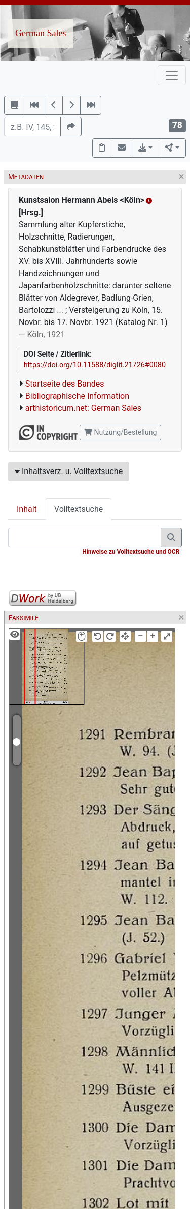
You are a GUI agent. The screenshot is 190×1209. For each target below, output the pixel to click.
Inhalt (27, 509)
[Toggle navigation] (172, 75)
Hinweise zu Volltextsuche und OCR (130, 551)
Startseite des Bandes (64, 384)
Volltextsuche (78, 509)
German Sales (40, 33)
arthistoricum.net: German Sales (83, 408)
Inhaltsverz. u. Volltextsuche (69, 471)
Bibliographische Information (77, 396)
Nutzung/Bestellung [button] (120, 432)
